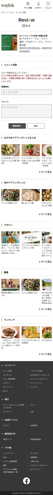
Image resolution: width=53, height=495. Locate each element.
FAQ (5, 457)
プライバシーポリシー (39, 465)
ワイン (33, 405)
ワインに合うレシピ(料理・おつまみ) (14, 406)
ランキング (7, 375)
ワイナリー (7, 412)
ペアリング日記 (36, 371)
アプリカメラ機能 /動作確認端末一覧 (10, 470)
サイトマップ (35, 469)
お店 (32, 412)
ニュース (33, 387)
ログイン (6, 425)
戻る (36, 126)
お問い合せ (34, 461)
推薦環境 (33, 457)
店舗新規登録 (35, 439)
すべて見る (45, 172)
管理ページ (7, 439)
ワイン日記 (7, 371)
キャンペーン (8, 387)
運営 (5, 465)
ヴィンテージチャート (39, 379)
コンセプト (34, 453)
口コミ (5, 391)
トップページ (8, 453)
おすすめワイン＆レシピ (39, 375)
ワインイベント (36, 383)
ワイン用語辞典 (9, 379)
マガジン (6, 383)
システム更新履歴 (10, 461)
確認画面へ (17, 126)
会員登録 (33, 425)
